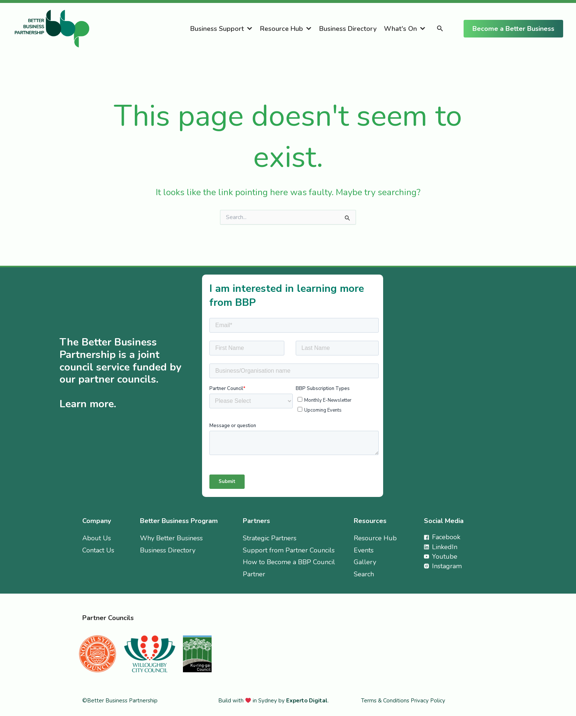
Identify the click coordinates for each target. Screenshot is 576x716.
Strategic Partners (269, 538)
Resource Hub (281, 28)
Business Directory (348, 28)
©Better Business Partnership (120, 700)
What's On (400, 28)
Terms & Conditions (386, 700)
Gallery (365, 562)
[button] (440, 29)
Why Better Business (171, 538)
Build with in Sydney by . (273, 700)
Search (364, 574)
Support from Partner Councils (289, 550)
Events (364, 550)
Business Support (217, 28)
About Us (96, 538)
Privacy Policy (428, 700)
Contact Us (98, 550)
